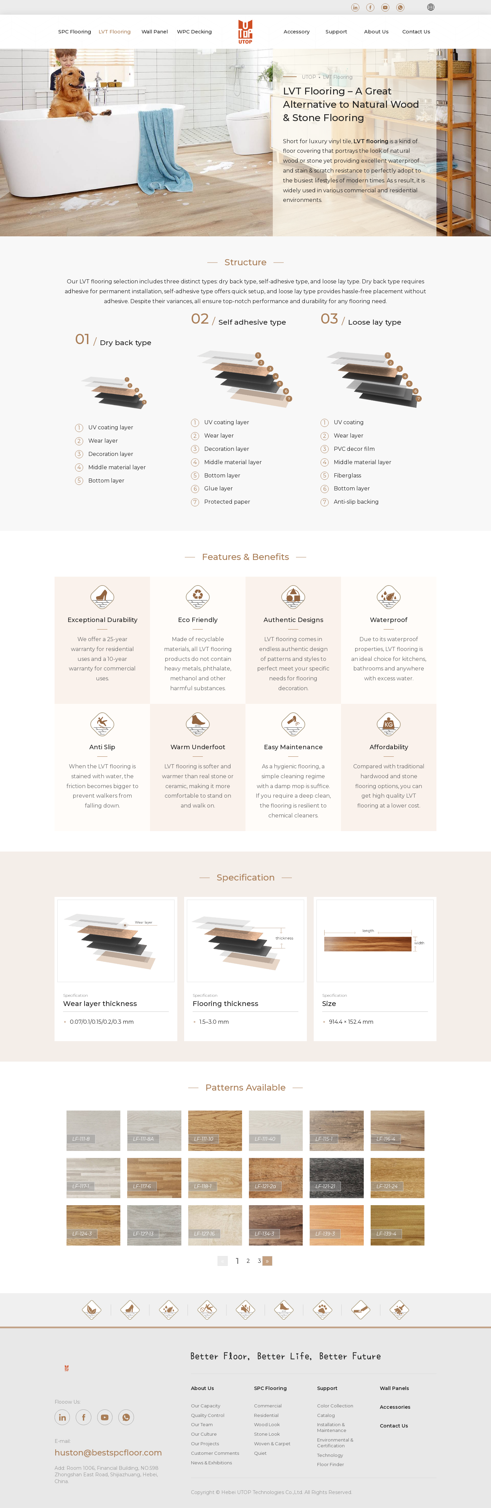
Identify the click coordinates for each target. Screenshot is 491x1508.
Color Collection (335, 1405)
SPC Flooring (270, 1388)
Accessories (395, 1407)
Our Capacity (205, 1405)
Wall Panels (394, 1388)
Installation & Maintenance (331, 1427)
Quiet (260, 1453)
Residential (266, 1415)
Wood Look (267, 1425)
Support (327, 1388)
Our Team (202, 1425)
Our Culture (204, 1434)
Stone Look (267, 1434)
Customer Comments (215, 1453)
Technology (330, 1455)
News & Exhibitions (211, 1462)
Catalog (326, 1415)
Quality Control (207, 1415)
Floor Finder (330, 1464)
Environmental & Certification (335, 1442)
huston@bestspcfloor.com (109, 1453)
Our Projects (205, 1443)
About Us (202, 1388)
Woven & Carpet (272, 1443)
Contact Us (394, 1426)
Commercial (268, 1405)
